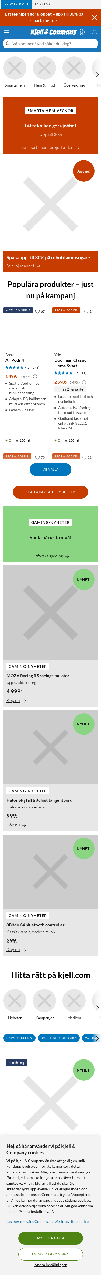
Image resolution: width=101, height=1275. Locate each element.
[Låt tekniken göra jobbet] (50, 125)
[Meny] (6, 32)
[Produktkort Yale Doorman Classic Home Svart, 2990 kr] (75, 327)
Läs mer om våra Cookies (27, 1221)
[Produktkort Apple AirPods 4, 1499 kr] (26, 327)
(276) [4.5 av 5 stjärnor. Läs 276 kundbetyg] (35, 368)
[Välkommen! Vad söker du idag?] (54, 43)
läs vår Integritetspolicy (69, 1221)
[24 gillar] (88, 311)
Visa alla (51, 469)
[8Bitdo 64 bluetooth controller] (50, 895)
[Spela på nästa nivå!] (50, 534)
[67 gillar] (40, 311)
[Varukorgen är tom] (94, 32)
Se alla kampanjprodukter (50, 492)
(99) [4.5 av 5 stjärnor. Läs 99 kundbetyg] (83, 373)
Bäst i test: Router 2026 (59, 1038)
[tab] (16, 4)
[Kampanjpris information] (35, 376)
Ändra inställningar (50, 1264)
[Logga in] (81, 32)
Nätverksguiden (19, 1038)
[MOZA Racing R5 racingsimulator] (50, 636)
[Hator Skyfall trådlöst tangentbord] (50, 770)
